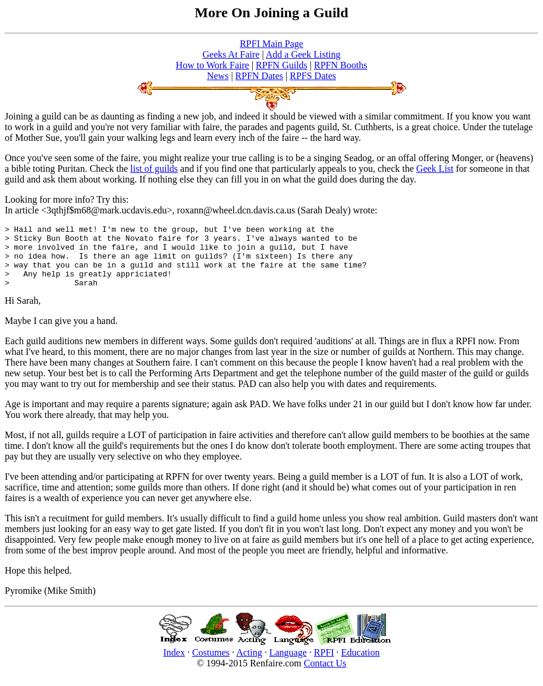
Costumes (211, 665)
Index (174, 665)
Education (360, 665)
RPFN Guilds (281, 65)
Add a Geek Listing (303, 54)
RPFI (324, 665)
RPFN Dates (259, 76)
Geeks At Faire (230, 54)
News (217, 76)
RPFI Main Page (271, 44)
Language (288, 665)
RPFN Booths (340, 65)
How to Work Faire (212, 65)
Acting (249, 665)
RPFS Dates (313, 76)
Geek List (435, 168)
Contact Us (325, 676)
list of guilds (154, 168)
